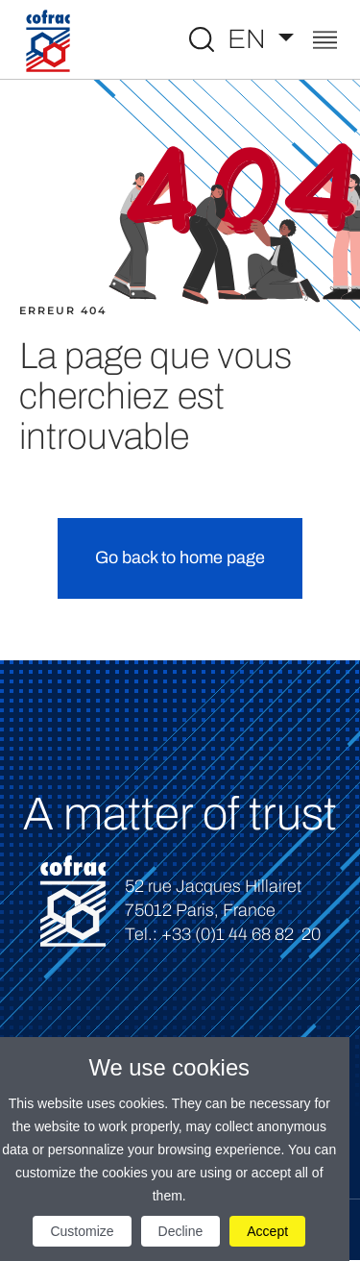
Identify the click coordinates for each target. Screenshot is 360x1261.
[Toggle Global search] (202, 39)
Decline (181, 1231)
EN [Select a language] (250, 39)
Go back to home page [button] (180, 557)
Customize (81, 1231)
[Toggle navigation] (324, 41)
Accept (267, 1231)
